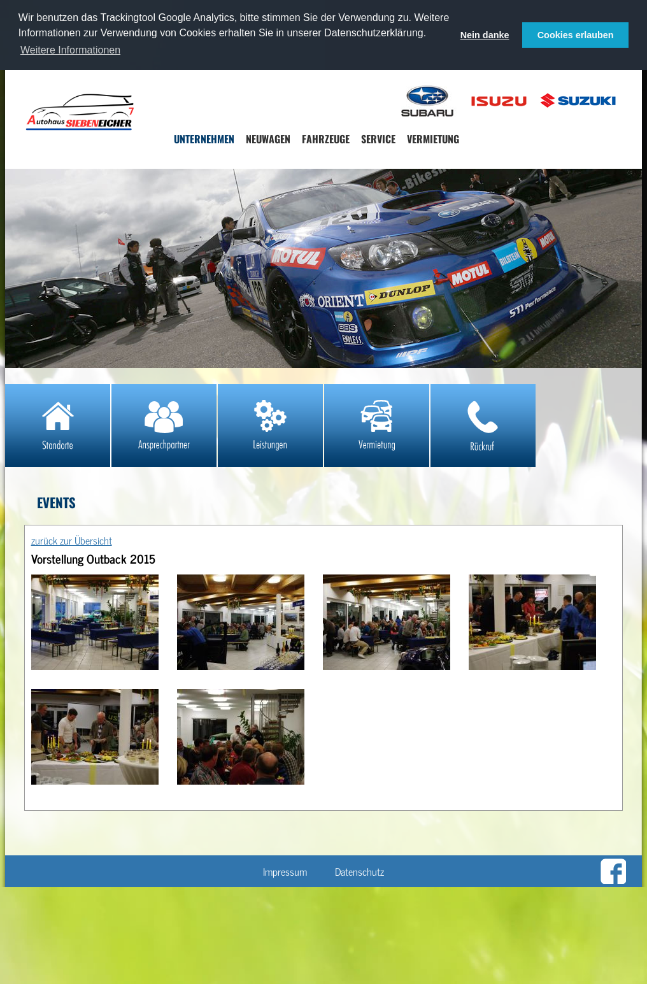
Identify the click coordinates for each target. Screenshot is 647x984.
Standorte (57, 425)
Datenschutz (359, 871)
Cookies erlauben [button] (575, 35)
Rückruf (483, 425)
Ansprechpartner (164, 425)
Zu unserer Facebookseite (613, 871)
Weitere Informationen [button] (70, 50)
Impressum (285, 871)
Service (378, 138)
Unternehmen (204, 138)
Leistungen (270, 425)
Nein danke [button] (484, 35)
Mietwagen (376, 425)
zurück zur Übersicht (71, 540)
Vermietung (433, 138)
